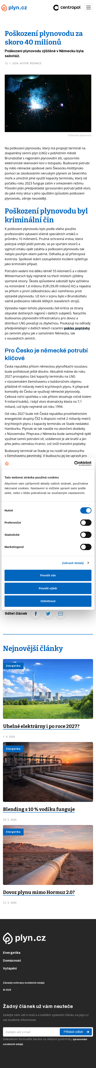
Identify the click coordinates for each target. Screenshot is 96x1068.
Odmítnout (48, 601)
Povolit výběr (48, 588)
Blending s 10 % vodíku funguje (39, 809)
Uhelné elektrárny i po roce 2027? (41, 726)
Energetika (11, 952)
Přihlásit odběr (77, 1032)
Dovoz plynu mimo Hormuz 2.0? (39, 892)
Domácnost (12, 960)
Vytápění (10, 968)
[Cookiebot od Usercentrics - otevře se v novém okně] (74, 463)
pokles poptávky (77, 328)
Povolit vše (48, 575)
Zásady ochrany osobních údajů (23, 982)
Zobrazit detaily (73, 563)
